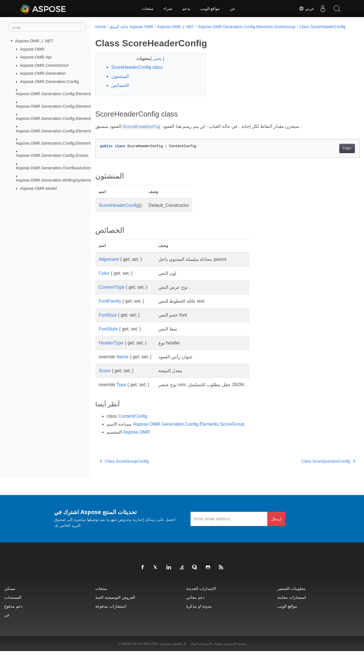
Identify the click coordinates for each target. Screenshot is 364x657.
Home (100, 26)
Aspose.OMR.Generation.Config (49, 81)
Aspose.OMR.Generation (43, 73)
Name (122, 362)
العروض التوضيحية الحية (115, 603)
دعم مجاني (195, 603)
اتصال (194, 649)
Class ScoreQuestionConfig (310, 467)
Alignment (109, 265)
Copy (328, 154)
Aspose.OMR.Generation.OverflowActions (54, 168)
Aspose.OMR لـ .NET (34, 41)
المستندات (12, 603)
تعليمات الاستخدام (210, 649)
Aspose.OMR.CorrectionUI (44, 65)
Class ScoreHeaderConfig (122, 32)
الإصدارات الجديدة (201, 594)
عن (232, 8)
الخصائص (120, 91)
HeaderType (111, 348)
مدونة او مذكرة (199, 612)
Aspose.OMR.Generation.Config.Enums (52, 155)
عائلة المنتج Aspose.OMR (131, 26)
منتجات (148, 8)
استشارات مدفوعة (110, 612)
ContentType (112, 293)
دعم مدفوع (13, 612)
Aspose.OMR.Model (38, 188)
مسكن (9, 594)
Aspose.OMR (32, 49)
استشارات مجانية (291, 603)
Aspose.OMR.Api (35, 57)
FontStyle (108, 334)
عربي (306, 8)
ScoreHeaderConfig (119, 211)
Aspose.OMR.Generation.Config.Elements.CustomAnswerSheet (74, 106)
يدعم (186, 8)
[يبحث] (47, 27)
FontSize (108, 321)
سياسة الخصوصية (234, 649)
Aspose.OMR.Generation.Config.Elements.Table (60, 143)
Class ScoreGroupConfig (124, 467)
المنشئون (120, 82)
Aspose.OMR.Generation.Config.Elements (54, 94)
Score (105, 376)
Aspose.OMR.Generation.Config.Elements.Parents (62, 118)
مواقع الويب (210, 8)
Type (121, 390)
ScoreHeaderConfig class (137, 73)
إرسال (276, 524)
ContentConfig (132, 422)
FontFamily (110, 307)
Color (104, 279)
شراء (168, 8)
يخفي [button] (154, 64)
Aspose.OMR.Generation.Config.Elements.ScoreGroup (66, 130)
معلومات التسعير (291, 594)
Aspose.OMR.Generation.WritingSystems (53, 180)
